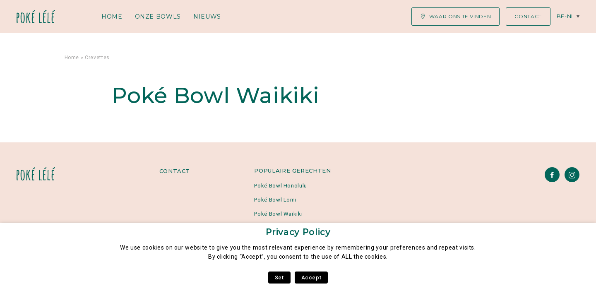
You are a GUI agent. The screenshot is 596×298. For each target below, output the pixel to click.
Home (112, 16)
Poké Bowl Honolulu (280, 186)
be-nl (565, 16)
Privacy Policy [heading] (298, 232)
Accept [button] (311, 277)
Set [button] (279, 277)
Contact (174, 171)
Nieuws (207, 16)
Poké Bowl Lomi (275, 200)
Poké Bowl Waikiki (278, 214)
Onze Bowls (158, 16)
